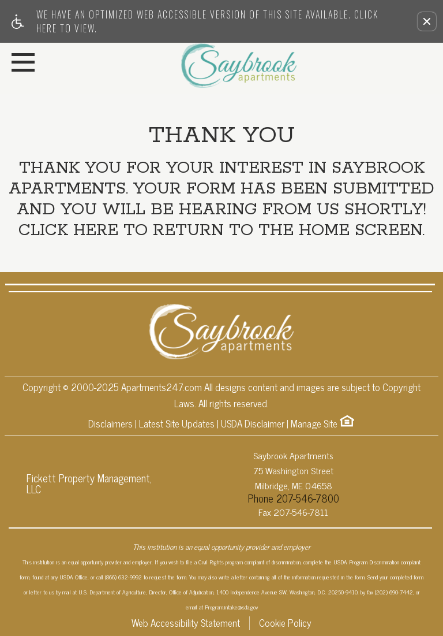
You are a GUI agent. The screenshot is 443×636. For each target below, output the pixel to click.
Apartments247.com (161, 387)
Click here (68, 231)
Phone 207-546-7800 (293, 498)
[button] (427, 21)
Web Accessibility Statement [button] (186, 623)
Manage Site (314, 424)
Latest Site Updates (177, 424)
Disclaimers (110, 424)
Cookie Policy (285, 623)
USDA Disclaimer (252, 424)
